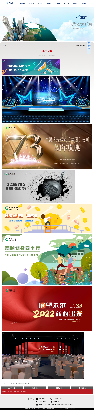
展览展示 (82, 388)
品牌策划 (11, 388)
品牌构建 (4, 391)
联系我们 (84, 3)
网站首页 (22, 3)
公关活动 (58, 388)
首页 (77, 45)
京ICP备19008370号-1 (73, 408)
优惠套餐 (57, 3)
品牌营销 (10, 391)
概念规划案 (23, 391)
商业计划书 (16, 391)
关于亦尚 (66, 3)
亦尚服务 (40, 3)
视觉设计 (85, 45)
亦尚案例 (31, 3)
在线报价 (75, 3)
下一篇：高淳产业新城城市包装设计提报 (22, 383)
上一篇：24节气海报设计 (9, 383)
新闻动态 (49, 3)
